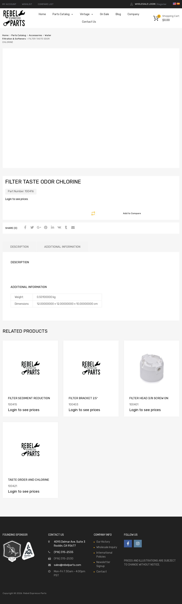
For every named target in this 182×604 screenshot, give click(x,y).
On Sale (104, 14)
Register (162, 4)
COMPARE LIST (45, 4)
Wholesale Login (145, 4)
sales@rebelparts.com (67, 565)
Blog (118, 14)
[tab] (19, 247)
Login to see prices (16, 199)
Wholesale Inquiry (106, 547)
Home (42, 14)
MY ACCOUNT (9, 4)
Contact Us (89, 21)
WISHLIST (27, 4)
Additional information (62, 246)
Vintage (86, 14)
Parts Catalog (63, 14)
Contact (101, 571)
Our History (103, 541)
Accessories (35, 35)
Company (133, 14)
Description (19, 246)
